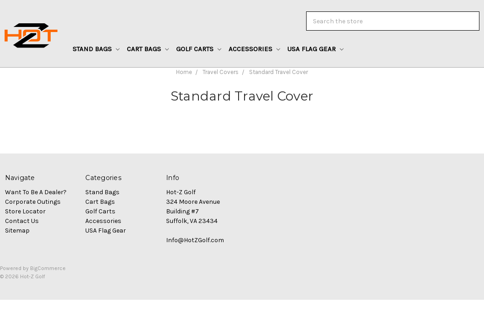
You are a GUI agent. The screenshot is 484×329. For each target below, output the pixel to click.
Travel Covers (221, 72)
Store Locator (25, 211)
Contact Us (22, 221)
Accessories (254, 49)
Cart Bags (148, 49)
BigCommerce (48, 268)
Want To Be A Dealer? (36, 192)
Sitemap (17, 230)
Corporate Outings (33, 202)
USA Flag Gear (315, 49)
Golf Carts (198, 49)
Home (184, 72)
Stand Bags (96, 49)
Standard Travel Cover (278, 72)
